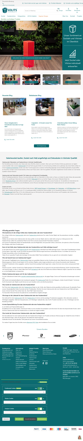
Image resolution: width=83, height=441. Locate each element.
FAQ (3, 370)
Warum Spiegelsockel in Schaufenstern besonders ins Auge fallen (14, 134)
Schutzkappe (51, 197)
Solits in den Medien (21, 372)
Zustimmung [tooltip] (43, 391)
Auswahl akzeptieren (30, 428)
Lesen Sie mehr (9, 149)
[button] (25, 401)
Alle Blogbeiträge (41, 155)
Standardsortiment (11, 190)
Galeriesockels (19, 244)
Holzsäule (6, 203)
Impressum (19, 361)
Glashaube (61, 197)
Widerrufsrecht (6, 369)
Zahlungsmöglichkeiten (8, 363)
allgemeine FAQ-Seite (32, 331)
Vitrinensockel (33, 376)
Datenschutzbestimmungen (23, 370)
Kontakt (65, 357)
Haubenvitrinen (36, 258)
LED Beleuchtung (71, 197)
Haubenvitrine (33, 244)
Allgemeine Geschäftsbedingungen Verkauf (22, 365)
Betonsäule (32, 378)
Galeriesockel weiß (34, 370)
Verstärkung (34, 278)
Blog (17, 380)
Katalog (18, 378)
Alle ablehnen (19, 428)
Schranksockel (8, 201)
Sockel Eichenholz (34, 384)
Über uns (18, 359)
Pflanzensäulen (33, 380)
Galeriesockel (22, 175)
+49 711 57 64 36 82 (8, 5)
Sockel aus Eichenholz (12, 177)
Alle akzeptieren (42, 428)
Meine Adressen (47, 361)
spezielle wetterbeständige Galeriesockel (32, 285)
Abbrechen (6, 428)
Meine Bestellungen (48, 359)
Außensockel (41, 289)
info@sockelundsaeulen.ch (70, 374)
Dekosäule (35, 188)
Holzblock (32, 386)
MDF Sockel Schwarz (40, 197)
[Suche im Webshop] (41, 10)
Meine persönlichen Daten (49, 363)
